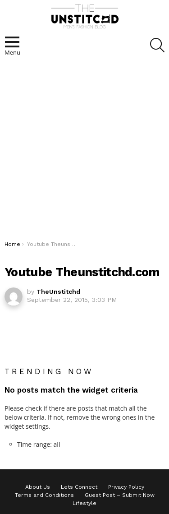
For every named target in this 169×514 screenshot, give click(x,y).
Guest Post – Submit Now (120, 495)
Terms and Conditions (44, 495)
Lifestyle (84, 503)
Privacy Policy (126, 487)
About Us (37, 487)
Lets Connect (79, 487)
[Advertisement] (84, 151)
